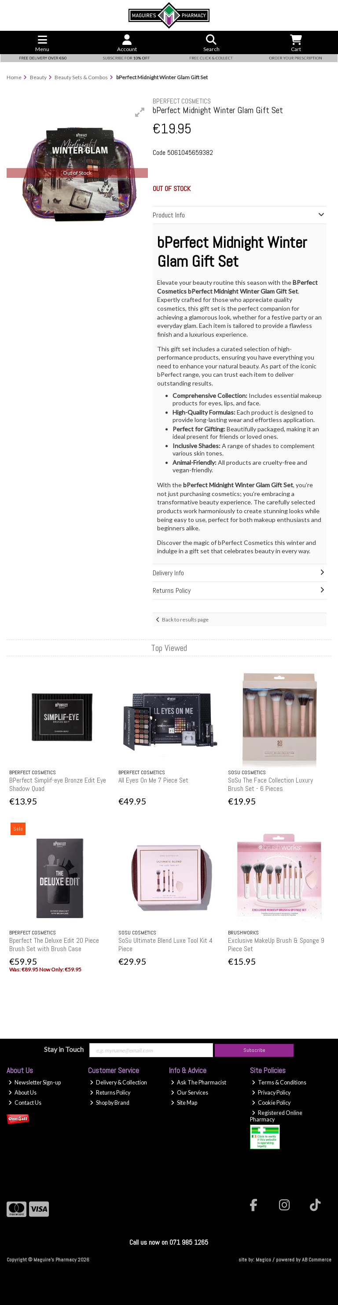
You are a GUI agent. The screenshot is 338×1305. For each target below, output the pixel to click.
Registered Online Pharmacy (276, 1116)
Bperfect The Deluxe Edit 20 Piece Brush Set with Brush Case (54, 944)
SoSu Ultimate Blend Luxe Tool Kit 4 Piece (165, 944)
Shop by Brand (109, 1102)
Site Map (184, 1102)
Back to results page (185, 619)
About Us (22, 1092)
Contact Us (24, 1102)
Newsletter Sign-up (34, 1082)
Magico (263, 1259)
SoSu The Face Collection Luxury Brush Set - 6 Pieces (270, 784)
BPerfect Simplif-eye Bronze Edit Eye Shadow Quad (57, 784)
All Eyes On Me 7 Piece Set (153, 780)
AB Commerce (316, 1259)
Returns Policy (110, 1092)
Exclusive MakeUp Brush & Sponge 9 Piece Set (276, 944)
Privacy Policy (271, 1092)
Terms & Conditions (279, 1082)
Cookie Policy (271, 1102)
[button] (140, 112)
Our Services (189, 1092)
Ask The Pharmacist (198, 1082)
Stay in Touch (64, 1049)
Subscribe (254, 1050)
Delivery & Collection (118, 1082)
